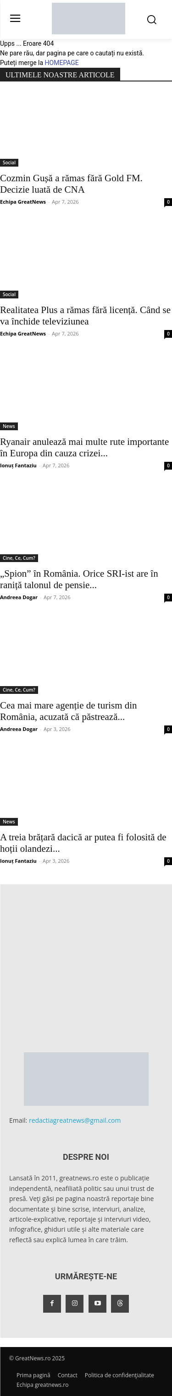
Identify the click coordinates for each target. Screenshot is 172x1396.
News (9, 426)
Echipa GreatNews (23, 201)
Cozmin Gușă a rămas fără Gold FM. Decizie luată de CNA (71, 184)
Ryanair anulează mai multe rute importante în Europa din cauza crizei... (84, 447)
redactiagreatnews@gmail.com (75, 1120)
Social (9, 162)
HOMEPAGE (62, 62)
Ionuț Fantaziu (18, 465)
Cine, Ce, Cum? (19, 558)
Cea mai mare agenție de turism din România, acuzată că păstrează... (68, 711)
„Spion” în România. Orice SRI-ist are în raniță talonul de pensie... (79, 579)
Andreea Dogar (19, 597)
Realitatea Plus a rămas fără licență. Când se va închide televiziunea (85, 315)
